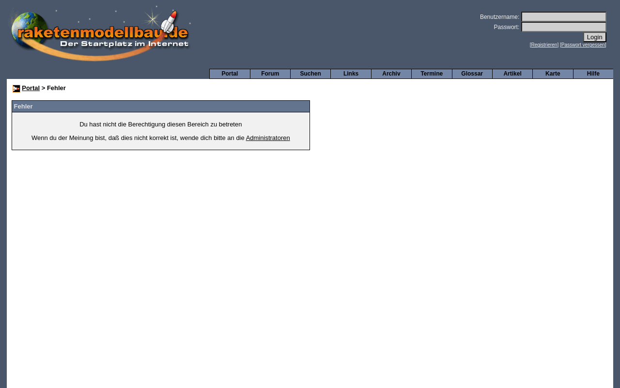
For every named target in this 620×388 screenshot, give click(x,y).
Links (350, 73)
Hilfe (593, 73)
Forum (270, 73)
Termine (431, 73)
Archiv (391, 73)
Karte (552, 73)
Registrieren (544, 44)
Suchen (310, 73)
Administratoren (268, 137)
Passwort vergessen (583, 44)
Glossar (472, 73)
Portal (229, 73)
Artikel (512, 73)
